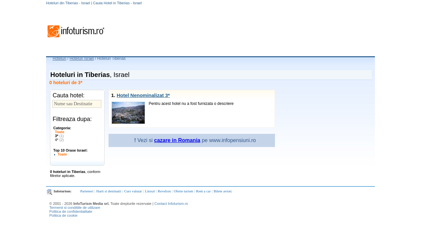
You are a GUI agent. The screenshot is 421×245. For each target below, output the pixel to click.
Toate (59, 132)
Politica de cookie (63, 215)
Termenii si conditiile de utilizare (74, 207)
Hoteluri (59, 58)
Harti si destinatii (108, 191)
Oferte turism (183, 191)
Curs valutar (133, 191)
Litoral (150, 191)
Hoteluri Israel (81, 58)
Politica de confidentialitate (70, 211)
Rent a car (203, 191)
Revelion (164, 191)
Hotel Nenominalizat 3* (143, 95)
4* (59, 140)
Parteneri (86, 191)
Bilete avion (222, 191)
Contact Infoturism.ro (171, 204)
